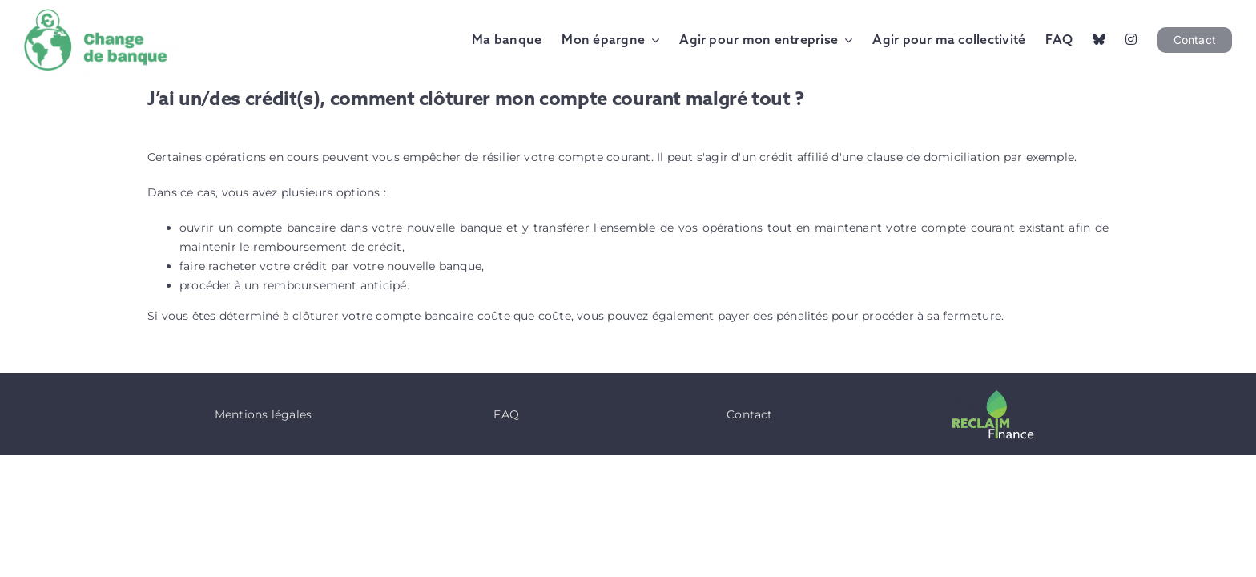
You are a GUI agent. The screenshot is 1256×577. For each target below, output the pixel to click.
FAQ (506, 414)
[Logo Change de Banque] (100, 14)
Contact (749, 414)
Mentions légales (263, 414)
